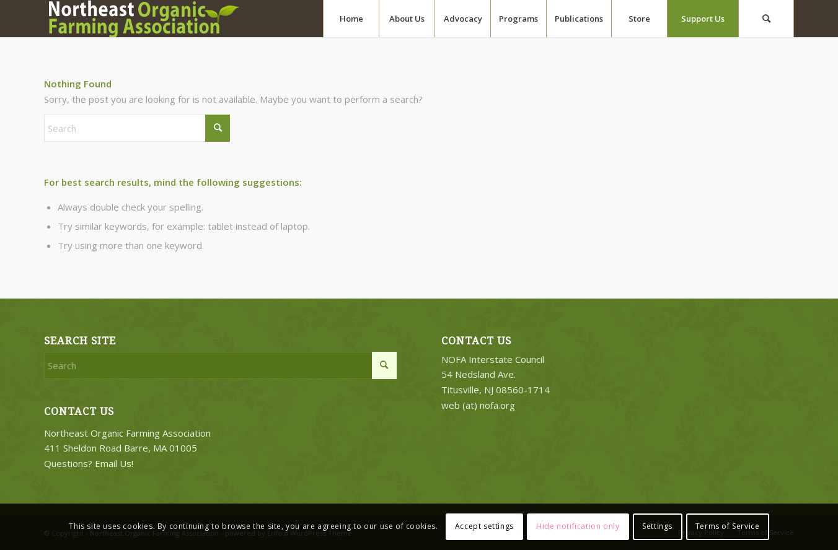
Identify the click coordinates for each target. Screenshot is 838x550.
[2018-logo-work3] (149, 18)
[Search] (766, 18)
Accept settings (484, 526)
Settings (657, 526)
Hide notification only (577, 526)
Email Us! (114, 463)
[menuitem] (351, 18)
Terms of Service (727, 526)
